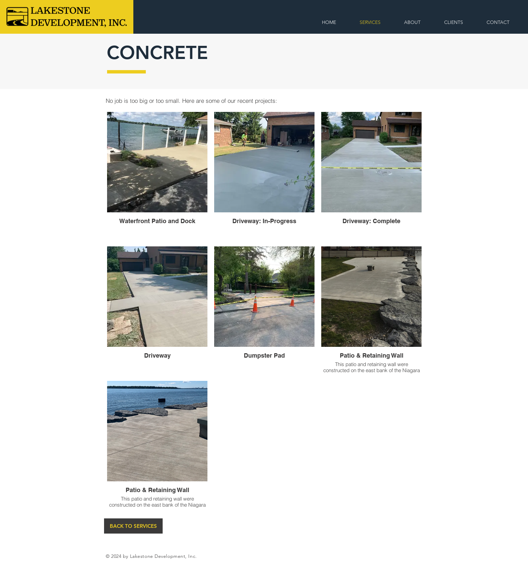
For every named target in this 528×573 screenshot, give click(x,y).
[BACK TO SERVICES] (133, 526)
